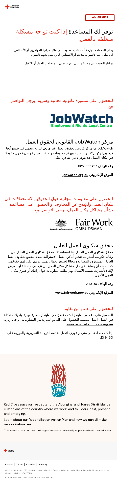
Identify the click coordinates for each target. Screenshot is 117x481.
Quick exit (100, 17)
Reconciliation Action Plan (48, 419)
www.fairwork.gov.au (71, 292)
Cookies (30, 464)
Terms (19, 464)
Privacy (9, 464)
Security (42, 464)
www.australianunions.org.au (90, 324)
